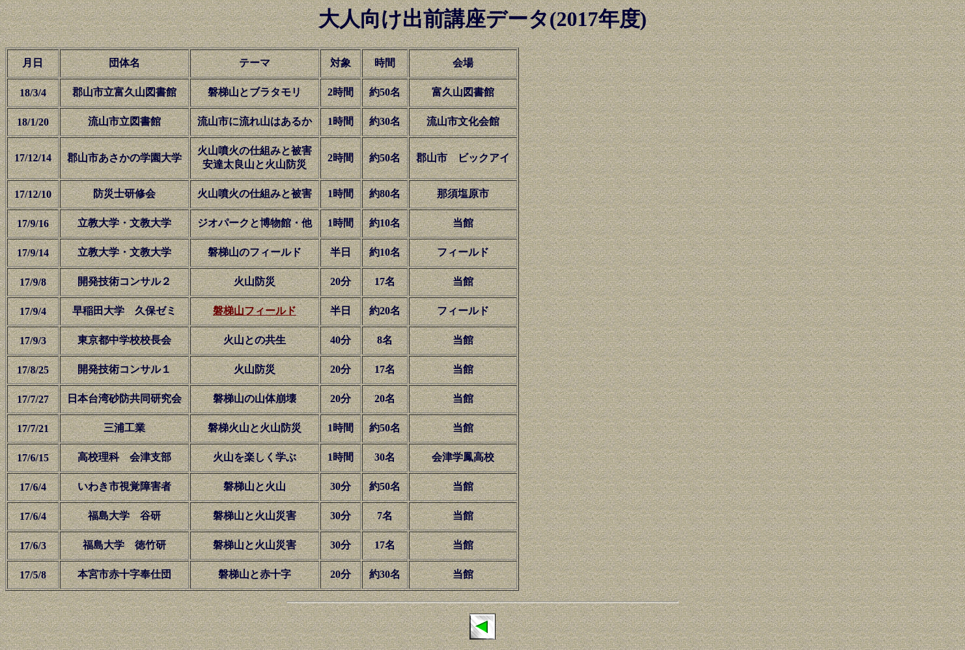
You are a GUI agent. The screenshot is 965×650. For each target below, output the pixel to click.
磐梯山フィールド (254, 310)
